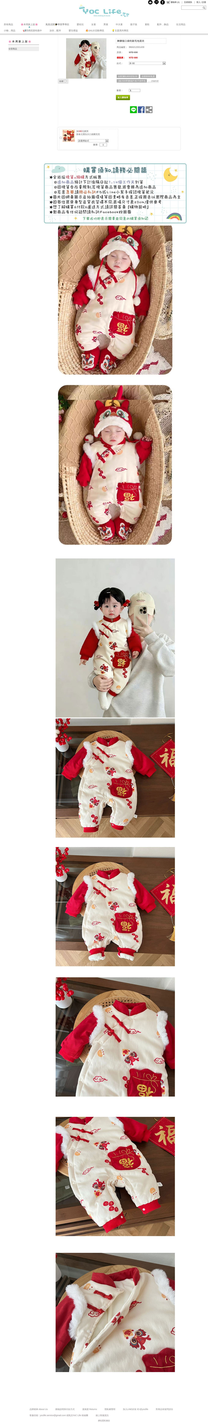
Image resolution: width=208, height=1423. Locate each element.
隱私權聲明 (110, 1409)
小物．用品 (9, 30)
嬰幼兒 (80, 24)
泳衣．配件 (55, 30)
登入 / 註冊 (201, 2)
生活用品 (180, 24)
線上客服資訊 (102, 1415)
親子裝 (133, 24)
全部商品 (12, 49)
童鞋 (147, 24)
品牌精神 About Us (39, 1409)
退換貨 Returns (89, 1409)
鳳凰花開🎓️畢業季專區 (57, 24)
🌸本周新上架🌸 (29, 24)
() (173, 2)
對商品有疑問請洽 (164, 1409)
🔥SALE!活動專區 (94, 30)
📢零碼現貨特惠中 (32, 30)
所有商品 (8, 24)
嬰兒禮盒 (73, 30)
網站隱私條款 (104, 1420)
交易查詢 (188, 2)
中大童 (119, 24)
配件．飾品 (163, 24)
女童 (93, 24)
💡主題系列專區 (120, 30)
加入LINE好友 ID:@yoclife (135, 1409)
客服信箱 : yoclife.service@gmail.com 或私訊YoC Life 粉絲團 (59, 1415)
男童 (106, 24)
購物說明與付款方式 (65, 1409)
